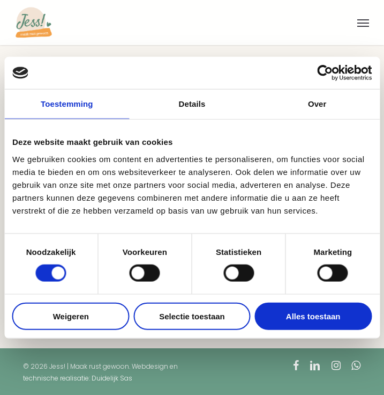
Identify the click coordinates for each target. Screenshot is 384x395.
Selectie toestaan (192, 315)
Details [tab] (192, 103)
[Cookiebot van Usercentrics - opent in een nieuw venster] (325, 73)
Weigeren (71, 315)
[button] (363, 22)
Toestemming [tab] (67, 103)
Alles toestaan (313, 315)
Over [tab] (317, 103)
